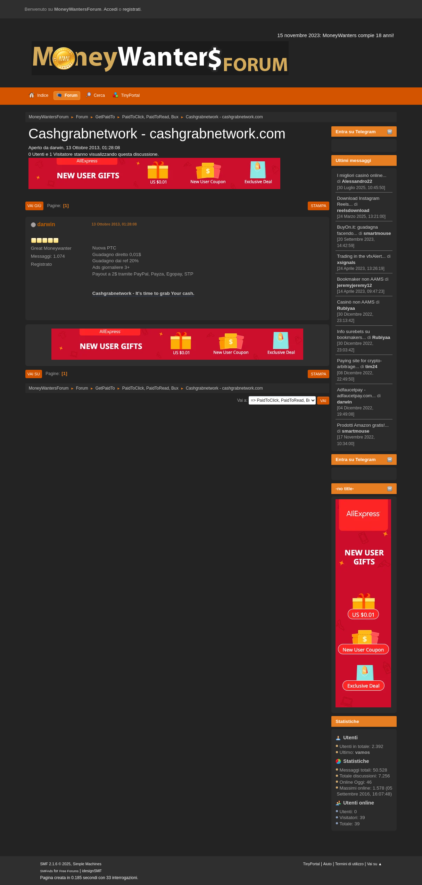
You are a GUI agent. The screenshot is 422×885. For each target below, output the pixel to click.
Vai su (33, 374)
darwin (344, 402)
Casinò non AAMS (355, 302)
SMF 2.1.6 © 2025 (55, 864)
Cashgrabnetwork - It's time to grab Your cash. (143, 293)
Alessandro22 (357, 181)
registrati (131, 9)
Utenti (350, 737)
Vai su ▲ (374, 864)
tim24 (371, 366)
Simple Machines (87, 864)
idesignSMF (92, 871)
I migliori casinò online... (361, 175)
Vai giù (34, 206)
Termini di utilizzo (349, 864)
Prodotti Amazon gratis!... (363, 425)
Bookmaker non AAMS (360, 279)
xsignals (346, 262)
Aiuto (327, 864)
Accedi (110, 9)
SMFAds (46, 871)
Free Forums (69, 871)
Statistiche (347, 721)
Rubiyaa (346, 308)
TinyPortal (311, 864)
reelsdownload (353, 210)
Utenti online (358, 803)
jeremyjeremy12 (354, 285)
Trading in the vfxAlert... (361, 256)
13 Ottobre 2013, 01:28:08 (114, 224)
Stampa (318, 206)
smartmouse (377, 233)
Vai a (241, 400)
